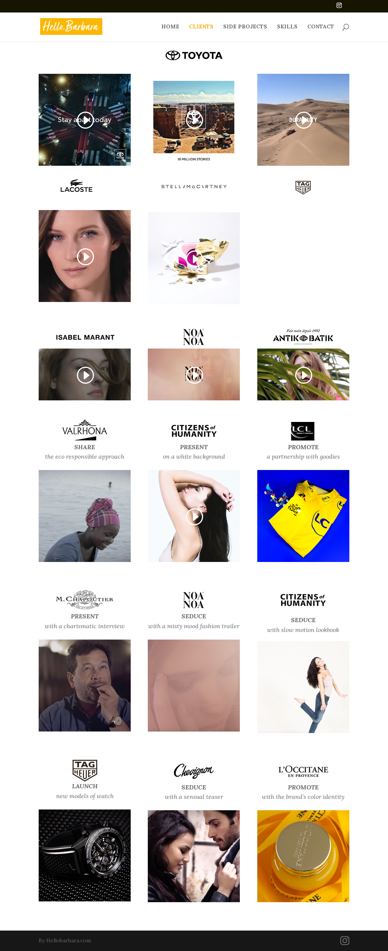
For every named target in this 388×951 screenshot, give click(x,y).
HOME (170, 27)
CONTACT (320, 27)
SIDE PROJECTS (245, 27)
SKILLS (287, 27)
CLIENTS (201, 27)
